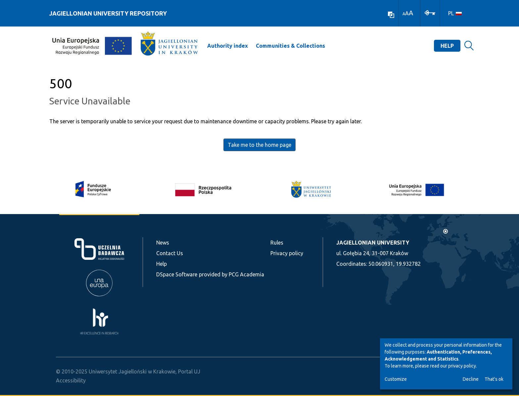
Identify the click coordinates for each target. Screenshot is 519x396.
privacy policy (462, 365)
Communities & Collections (290, 46)
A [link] (403, 14)
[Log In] (430, 12)
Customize (396, 379)
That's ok (494, 379)
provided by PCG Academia (231, 274)
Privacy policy (286, 253)
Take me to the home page (259, 145)
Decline (471, 379)
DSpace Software (176, 274)
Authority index (227, 46)
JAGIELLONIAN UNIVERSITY (372, 243)
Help (447, 46)
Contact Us (169, 253)
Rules (276, 243)
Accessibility (71, 380)
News (162, 243)
